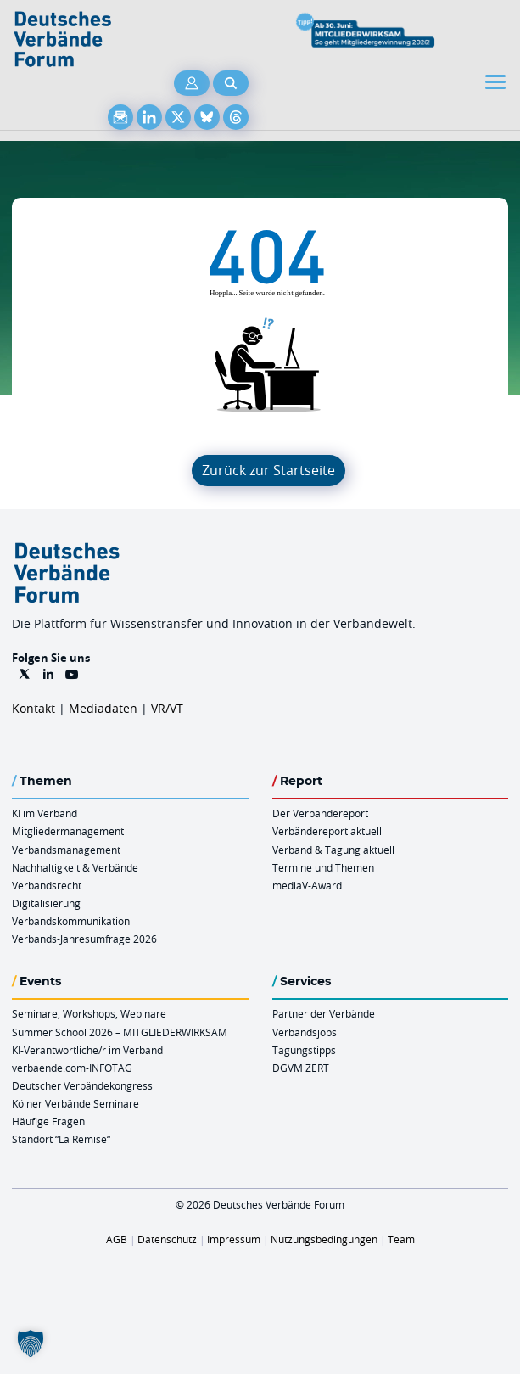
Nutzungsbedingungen (324, 1239)
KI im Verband (44, 813)
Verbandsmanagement (66, 849)
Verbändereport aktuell (327, 831)
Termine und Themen (323, 867)
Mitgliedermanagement (68, 831)
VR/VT (167, 708)
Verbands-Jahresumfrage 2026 (84, 938)
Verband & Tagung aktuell (333, 849)
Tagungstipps (304, 1050)
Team (401, 1239)
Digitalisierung (46, 903)
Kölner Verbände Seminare (75, 1103)
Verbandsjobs (304, 1032)
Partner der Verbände (323, 1013)
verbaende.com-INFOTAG (72, 1067)
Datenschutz (167, 1239)
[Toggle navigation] (497, 82)
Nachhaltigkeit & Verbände (75, 867)
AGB (116, 1239)
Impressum (233, 1239)
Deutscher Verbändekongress (82, 1085)
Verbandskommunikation (71, 921)
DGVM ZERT (300, 1067)
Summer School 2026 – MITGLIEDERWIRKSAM (119, 1032)
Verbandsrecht (46, 885)
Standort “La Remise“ (61, 1139)
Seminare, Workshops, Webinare (89, 1013)
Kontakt (33, 708)
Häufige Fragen (48, 1121)
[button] (30, 1343)
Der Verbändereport (320, 813)
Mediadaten (103, 708)
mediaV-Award (307, 885)
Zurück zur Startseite (268, 470)
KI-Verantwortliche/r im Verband (87, 1050)
